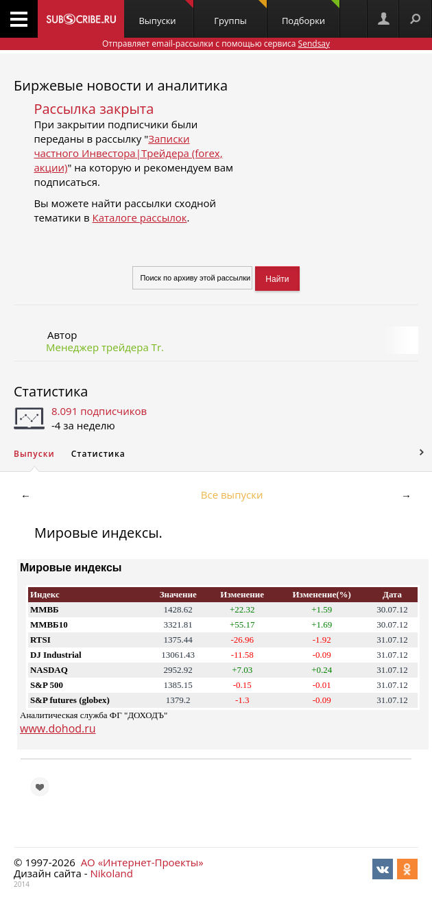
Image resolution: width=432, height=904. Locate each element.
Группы (240, 13)
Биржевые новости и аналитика (121, 85)
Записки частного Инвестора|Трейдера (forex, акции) (128, 153)
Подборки (310, 13)
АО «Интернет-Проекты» (142, 862)
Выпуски (166, 13)
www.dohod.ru (58, 728)
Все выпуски (232, 494)
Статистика (51, 391)
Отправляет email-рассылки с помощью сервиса (216, 43)
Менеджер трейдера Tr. (105, 347)
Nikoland (111, 873)
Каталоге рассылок (140, 217)
